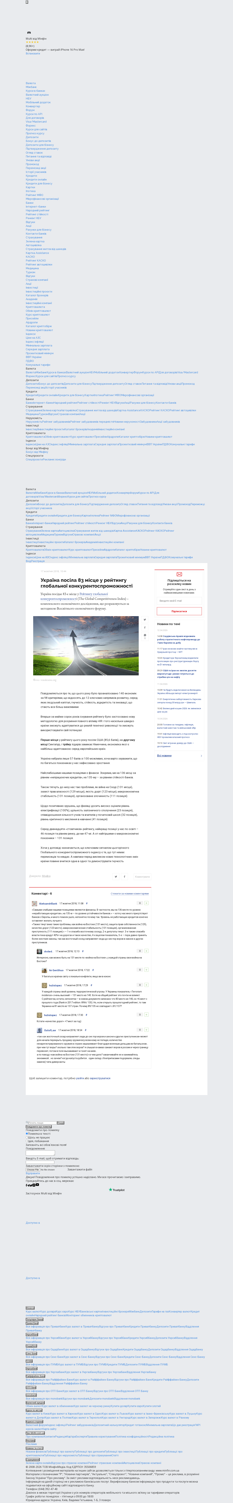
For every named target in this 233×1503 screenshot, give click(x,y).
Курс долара (48, 1312)
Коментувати (142, 877)
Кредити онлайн (36, 179)
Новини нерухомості (127, 421)
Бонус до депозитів (38, 141)
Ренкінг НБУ (33, 218)
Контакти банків (36, 233)
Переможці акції (36, 168)
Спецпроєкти (34, 455)
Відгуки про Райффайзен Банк (133, 1380)
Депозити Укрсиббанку (169, 1339)
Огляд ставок (34, 152)
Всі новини (179, 755)
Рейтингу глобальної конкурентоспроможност (74, 596)
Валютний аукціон (37, 94)
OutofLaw (50, 1030)
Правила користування (101, 1437)
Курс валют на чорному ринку (92, 1407)
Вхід (28, 561)
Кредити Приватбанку (143, 1327)
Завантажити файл (59, 1170)
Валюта (31, 83)
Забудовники (148, 421)
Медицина (32, 268)
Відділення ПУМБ (157, 1365)
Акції (28, 225)
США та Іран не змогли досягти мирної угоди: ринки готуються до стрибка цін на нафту (176, 673)
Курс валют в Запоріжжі (146, 1418)
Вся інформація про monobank (44, 1399)
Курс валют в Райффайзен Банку (93, 1380)
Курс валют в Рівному (175, 1418)
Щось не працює (39, 1137)
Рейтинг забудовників (56, 421)
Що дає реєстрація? (184, 1426)
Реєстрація (38, 561)
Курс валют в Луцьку (182, 1414)
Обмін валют (34, 1407)
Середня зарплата (38, 349)
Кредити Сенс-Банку (136, 1358)
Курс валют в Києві (38, 1414)
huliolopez (55, 985)
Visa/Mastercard (36, 121)
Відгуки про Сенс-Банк (109, 1358)
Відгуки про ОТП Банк (107, 1392)
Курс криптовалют (38, 314)
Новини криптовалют (39, 330)
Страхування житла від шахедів (46, 249)
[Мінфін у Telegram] (28, 1186)
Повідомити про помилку (39, 1126)
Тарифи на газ (160, 1312)
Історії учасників (36, 172)
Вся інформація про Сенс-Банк (45, 1358)
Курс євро (62, 1312)
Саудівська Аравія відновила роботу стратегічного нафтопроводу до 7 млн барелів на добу (178, 639)
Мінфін (46, 876)
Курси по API (34, 114)
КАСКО (30, 256)
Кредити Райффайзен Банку (169, 1380)
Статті (115, 1456)
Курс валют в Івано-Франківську (148, 1414)
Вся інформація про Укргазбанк (45, 1373)
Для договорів (35, 117)
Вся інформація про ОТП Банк (44, 1392)
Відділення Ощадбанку (189, 1350)
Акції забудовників (168, 421)
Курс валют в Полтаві (58, 1418)
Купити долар (119, 1407)
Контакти (49, 1437)
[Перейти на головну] (50, 68)
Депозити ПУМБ (135, 1365)
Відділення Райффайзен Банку (69, 1384)
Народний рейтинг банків (50, 1316)
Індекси (31, 334)
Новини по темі (168, 624)
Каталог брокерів (37, 295)
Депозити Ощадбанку (161, 1350)
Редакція (60, 1437)
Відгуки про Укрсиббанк (113, 1339)
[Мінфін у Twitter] (31, 1186)
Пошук (60, 1123)
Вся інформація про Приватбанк (45, 1327)
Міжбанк (31, 87)
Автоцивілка (33, 245)
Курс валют (33, 1312)
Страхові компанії (37, 279)
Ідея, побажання (38, 1141)
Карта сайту (49, 1430)
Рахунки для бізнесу (39, 229)
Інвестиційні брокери (115, 1312)
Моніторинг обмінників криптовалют (89, 1316)
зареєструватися (100, 1078)
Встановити (33, 53)
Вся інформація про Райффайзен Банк (49, 1380)
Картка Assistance (37, 253)
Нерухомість (34, 418)
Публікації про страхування (94, 1456)
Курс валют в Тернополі (87, 1418)
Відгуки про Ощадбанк (109, 1350)
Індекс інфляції (35, 341)
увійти (80, 1078)
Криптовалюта (35, 306)
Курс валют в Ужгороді (116, 1418)
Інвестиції (32, 287)
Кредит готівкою (135, 1426)
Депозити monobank (102, 1399)
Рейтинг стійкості (37, 214)
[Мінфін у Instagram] (33, 1186)
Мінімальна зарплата (39, 345)
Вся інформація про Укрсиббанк (45, 1339)
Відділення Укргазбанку (141, 1373)
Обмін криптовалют (38, 310)
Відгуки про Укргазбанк (112, 1373)
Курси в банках (35, 90)
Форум (30, 110)
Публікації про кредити (150, 1452)
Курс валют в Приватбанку (82, 1327)
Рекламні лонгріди (54, 459)
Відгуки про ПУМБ (95, 1365)
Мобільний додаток (38, 102)
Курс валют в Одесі (89, 1414)
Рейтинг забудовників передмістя (92, 421)
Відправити (33, 1174)
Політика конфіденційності (132, 1437)
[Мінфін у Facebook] (26, 1186)
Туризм (30, 272)
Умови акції (33, 160)
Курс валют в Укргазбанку (81, 1373)
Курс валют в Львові (115, 1414)
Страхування (34, 237)
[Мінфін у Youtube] (37, 1186)
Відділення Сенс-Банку (190, 1358)
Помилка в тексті (39, 1134)
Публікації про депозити (89, 1452)
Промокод (32, 164)
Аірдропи (32, 322)
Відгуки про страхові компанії (69, 1464)
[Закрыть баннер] (27, 2)
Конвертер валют (180, 1312)
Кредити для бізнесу (39, 183)
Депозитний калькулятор (109, 1426)
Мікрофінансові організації (42, 198)
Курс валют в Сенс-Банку (79, 1358)
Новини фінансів (36, 1452)
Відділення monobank (127, 1399)
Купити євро (135, 1407)
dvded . (48, 951)
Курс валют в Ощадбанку (79, 1350)
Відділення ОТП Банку (134, 1392)
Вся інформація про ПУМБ (42, 1365)
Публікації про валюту (60, 1452)
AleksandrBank (48, 904)
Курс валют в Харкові (63, 1414)
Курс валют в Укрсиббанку (81, 1339)
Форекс (31, 125)
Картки (30, 187)
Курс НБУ (74, 1312)
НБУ (28, 98)
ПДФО (30, 361)
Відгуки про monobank (76, 1399)
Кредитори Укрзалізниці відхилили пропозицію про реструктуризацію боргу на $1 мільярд (178, 661)
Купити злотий (152, 1407)
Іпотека (31, 191)
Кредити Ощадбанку (135, 1350)
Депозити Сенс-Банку (162, 1358)
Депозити (32, 137)
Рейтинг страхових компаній (106, 1464)
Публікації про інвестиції (120, 1452)
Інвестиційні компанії (39, 303)
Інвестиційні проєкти (39, 291)
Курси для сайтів (36, 129)
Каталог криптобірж (39, 326)
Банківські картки (91, 1312)
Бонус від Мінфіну (37, 448)
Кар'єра (71, 1437)
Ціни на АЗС (33, 337)
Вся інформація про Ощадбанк (44, 1350)
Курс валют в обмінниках (57, 1407)
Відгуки (30, 222)
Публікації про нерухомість (61, 1456)
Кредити (31, 175)
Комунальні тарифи (38, 364)
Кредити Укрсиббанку (141, 1339)
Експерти (81, 1437)
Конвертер (33, 106)
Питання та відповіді (39, 156)
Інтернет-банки (36, 206)
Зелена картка (35, 241)
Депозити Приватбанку (171, 1327)
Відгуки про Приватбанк (114, 1327)
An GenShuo (56, 970)
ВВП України (33, 357)
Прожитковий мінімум (40, 353)
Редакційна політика (161, 1437)
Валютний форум (36, 1426)
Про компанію (35, 1437)
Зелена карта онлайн (38, 1464)
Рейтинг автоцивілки (39, 264)
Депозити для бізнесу (40, 144)
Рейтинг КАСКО (36, 260)
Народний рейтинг (38, 210)
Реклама (31, 1445)
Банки (29, 202)
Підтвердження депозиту (42, 148)
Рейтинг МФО (34, 195)
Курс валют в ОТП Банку (78, 1392)
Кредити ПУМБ (116, 1365)
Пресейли (32, 318)
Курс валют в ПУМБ (71, 1365)
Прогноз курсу (35, 133)
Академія (31, 299)
